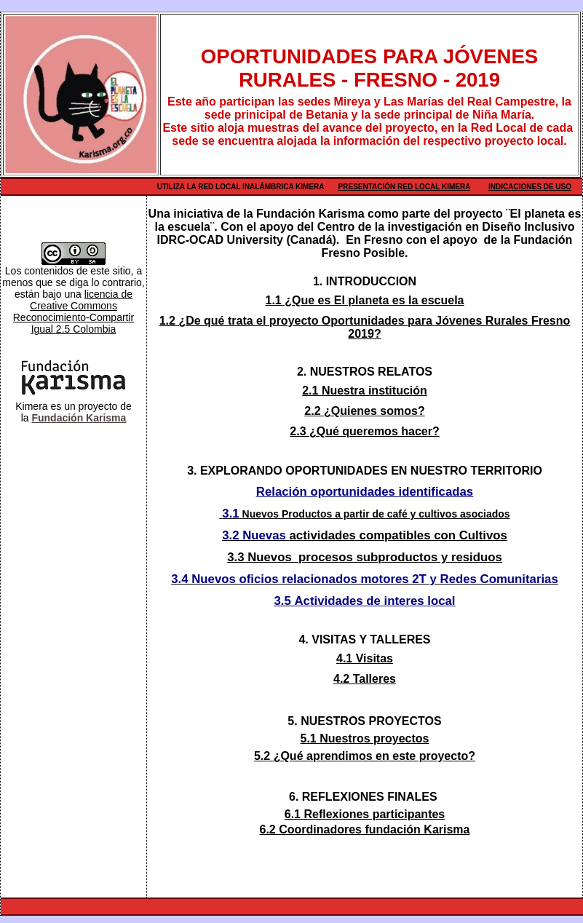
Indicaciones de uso (529, 187)
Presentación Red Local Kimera (404, 187)
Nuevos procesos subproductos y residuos (374, 557)
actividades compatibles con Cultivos (398, 535)
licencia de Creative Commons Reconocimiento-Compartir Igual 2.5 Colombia (74, 311)
